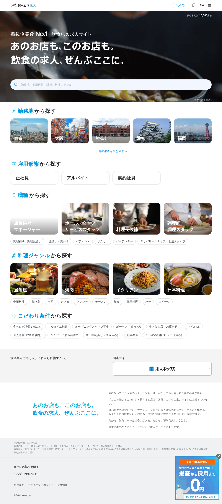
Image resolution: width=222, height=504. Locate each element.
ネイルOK (194, 326)
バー (148, 301)
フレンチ (82, 301)
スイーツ (164, 301)
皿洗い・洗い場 (59, 241)
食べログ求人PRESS (26, 466)
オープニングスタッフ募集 (92, 326)
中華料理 (18, 301)
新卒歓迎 (132, 335)
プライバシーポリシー (41, 484)
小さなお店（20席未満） (164, 326)
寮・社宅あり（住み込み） (103, 335)
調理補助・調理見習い (27, 241)
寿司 (50, 301)
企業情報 (62, 484)
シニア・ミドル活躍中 (64, 335)
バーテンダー (124, 241)
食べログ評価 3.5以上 (27, 326)
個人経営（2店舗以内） (28, 335)
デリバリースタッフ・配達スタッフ (162, 241)
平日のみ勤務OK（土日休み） (165, 335)
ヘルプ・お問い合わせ (27, 474)
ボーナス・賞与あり (129, 326)
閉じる (219, 456)
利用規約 (19, 484)
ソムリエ (103, 241)
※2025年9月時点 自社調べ (202, 100)
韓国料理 (132, 301)
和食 (116, 301)
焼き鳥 (36, 301)
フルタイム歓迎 (58, 326)
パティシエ (83, 241)
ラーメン (100, 301)
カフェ (65, 301)
